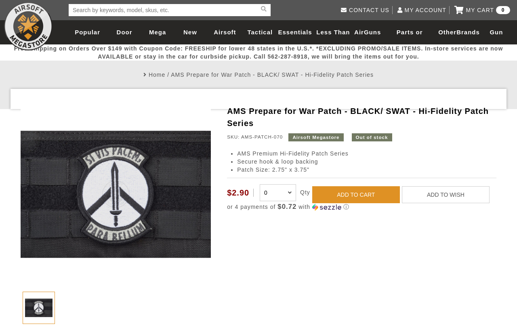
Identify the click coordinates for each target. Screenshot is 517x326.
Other (447, 32)
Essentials (295, 32)
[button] (361, 207)
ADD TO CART (356, 194)
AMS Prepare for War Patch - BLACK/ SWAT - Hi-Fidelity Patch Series (272, 75)
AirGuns (367, 32)
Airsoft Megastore (28, 26)
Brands (468, 32)
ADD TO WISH (445, 194)
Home (157, 75)
